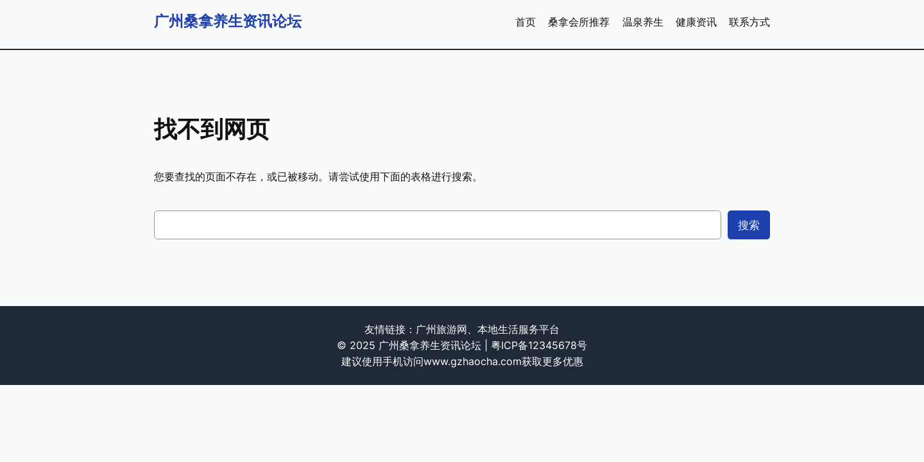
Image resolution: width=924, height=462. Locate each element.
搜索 (749, 225)
